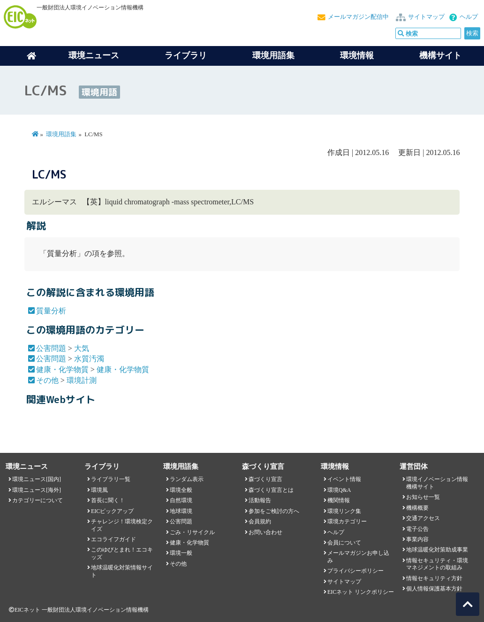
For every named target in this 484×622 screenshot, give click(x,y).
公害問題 (51, 348)
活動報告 (260, 500)
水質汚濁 (89, 359)
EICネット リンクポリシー (360, 592)
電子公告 (417, 529)
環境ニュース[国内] (36, 479)
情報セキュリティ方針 (434, 578)
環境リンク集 (344, 511)
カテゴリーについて (37, 500)
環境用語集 (273, 55)
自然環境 (181, 500)
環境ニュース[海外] (36, 490)
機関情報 (338, 500)
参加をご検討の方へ (274, 511)
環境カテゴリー (347, 521)
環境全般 (181, 490)
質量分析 (51, 311)
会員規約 (260, 521)
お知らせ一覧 (423, 497)
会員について (344, 542)
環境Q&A (339, 490)
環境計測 (82, 380)
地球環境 (181, 511)
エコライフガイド (113, 539)
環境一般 (181, 553)
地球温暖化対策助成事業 (437, 549)
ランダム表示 (187, 479)
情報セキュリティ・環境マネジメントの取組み (437, 564)
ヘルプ (469, 17)
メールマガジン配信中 (358, 17)
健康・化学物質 (62, 369)
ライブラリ (186, 55)
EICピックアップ (112, 511)
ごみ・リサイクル (192, 532)
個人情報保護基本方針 (434, 588)
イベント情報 (344, 479)
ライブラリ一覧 (110, 479)
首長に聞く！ (108, 500)
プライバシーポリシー (355, 571)
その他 (47, 380)
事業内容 (417, 539)
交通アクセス (423, 518)
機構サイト (440, 55)
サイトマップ (426, 17)
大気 (81, 348)
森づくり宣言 (265, 479)
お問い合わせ (265, 532)
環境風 (99, 490)
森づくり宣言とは (271, 490)
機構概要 (417, 508)
